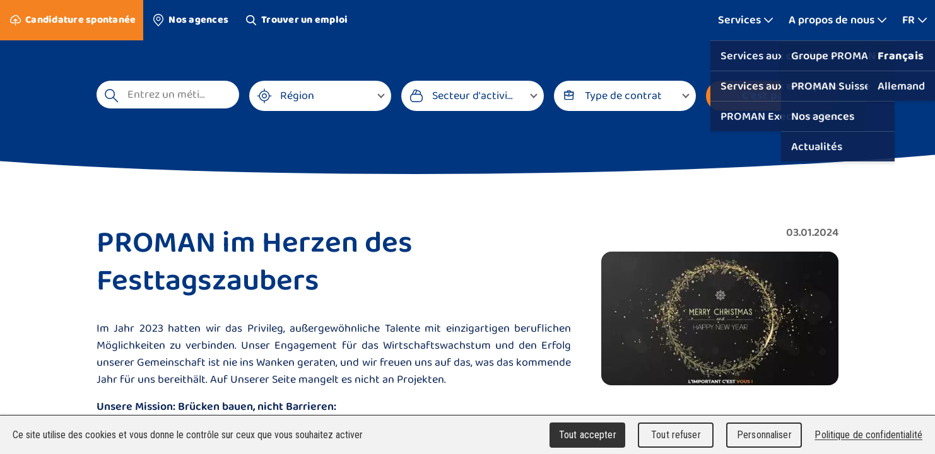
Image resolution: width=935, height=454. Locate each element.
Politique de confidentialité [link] (868, 435)
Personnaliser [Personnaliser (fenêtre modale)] (764, 435)
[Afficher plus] (745, 20)
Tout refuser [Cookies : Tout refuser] (676, 435)
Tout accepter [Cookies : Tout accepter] (587, 435)
